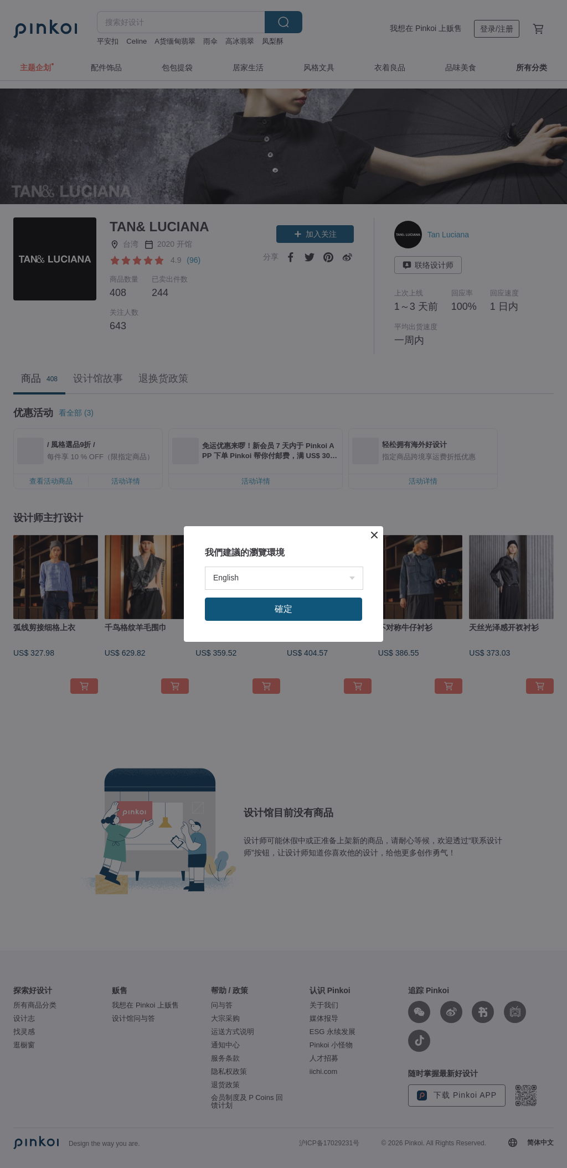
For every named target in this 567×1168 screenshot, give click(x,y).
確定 (283, 741)
